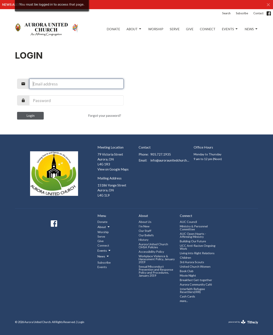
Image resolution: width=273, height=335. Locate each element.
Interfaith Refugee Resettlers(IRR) (192, 290)
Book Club (186, 271)
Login (30, 115)
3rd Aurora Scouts (192, 262)
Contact (258, 13)
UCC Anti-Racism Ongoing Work (197, 247)
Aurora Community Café (196, 284)
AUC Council (188, 222)
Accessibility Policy (151, 251)
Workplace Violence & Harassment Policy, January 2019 (157, 259)
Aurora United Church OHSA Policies (153, 245)
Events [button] (104, 250)
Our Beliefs (146, 235)
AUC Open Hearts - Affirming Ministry (193, 235)
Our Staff (145, 230)
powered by (243, 322)
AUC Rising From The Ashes (47, 4)
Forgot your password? (104, 115)
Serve (175, 29)
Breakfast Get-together (196, 280)
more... (184, 301)
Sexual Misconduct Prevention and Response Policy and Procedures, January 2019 (156, 271)
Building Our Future (193, 241)
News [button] (103, 256)
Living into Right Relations (197, 253)
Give (189, 29)
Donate (113, 29)
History (143, 239)
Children (185, 257)
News (251, 29)
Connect (207, 29)
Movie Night (188, 275)
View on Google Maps (113, 169)
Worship (155, 29)
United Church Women (195, 266)
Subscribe (242, 13)
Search (226, 13)
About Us (145, 222)
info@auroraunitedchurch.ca (169, 160)
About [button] (103, 227)
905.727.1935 (160, 154)
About (134, 29)
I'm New (144, 226)
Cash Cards (187, 296)
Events (230, 29)
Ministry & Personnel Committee (194, 227)
